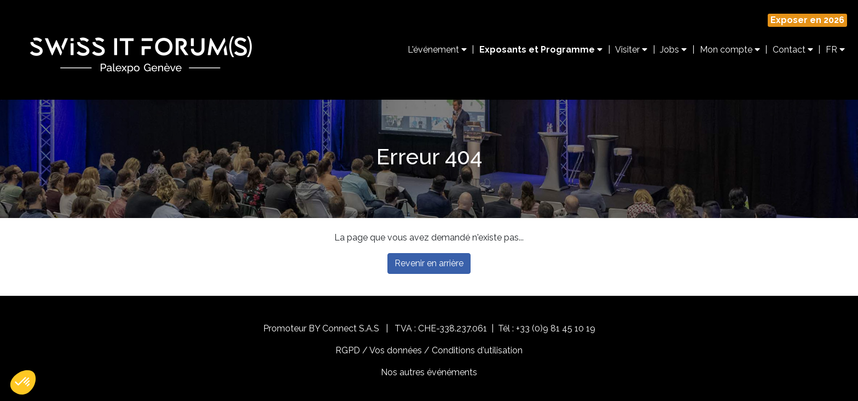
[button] (23, 382)
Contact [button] (793, 49)
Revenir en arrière (429, 263)
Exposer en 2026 (807, 20)
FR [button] (835, 49)
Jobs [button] (673, 49)
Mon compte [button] (730, 49)
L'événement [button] (437, 49)
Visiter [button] (631, 49)
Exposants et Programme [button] (540, 49)
